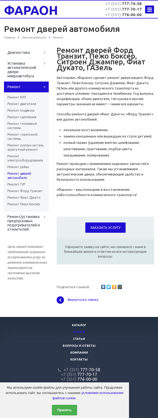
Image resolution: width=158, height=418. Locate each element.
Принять (64, 410)
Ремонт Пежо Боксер (23, 204)
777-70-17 (123, 9)
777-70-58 (123, 3)
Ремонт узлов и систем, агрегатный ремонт (25, 147)
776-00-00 (123, 14)
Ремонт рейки (18, 167)
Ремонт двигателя (21, 104)
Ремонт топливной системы (22, 126)
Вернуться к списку (77, 300)
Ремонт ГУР (16, 184)
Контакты (79, 359)
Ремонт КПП (16, 97)
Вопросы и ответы (79, 345)
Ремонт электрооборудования (25, 158)
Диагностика (18, 52)
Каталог (79, 325)
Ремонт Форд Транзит (25, 191)
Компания (79, 352)
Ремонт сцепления (21, 117)
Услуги (79, 332)
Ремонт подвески (20, 110)
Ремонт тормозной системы (22, 136)
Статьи (79, 338)
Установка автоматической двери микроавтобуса (21, 69)
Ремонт (14, 87)
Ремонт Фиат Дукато (24, 197)
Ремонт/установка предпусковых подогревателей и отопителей (23, 223)
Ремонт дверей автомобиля (19, 175)
